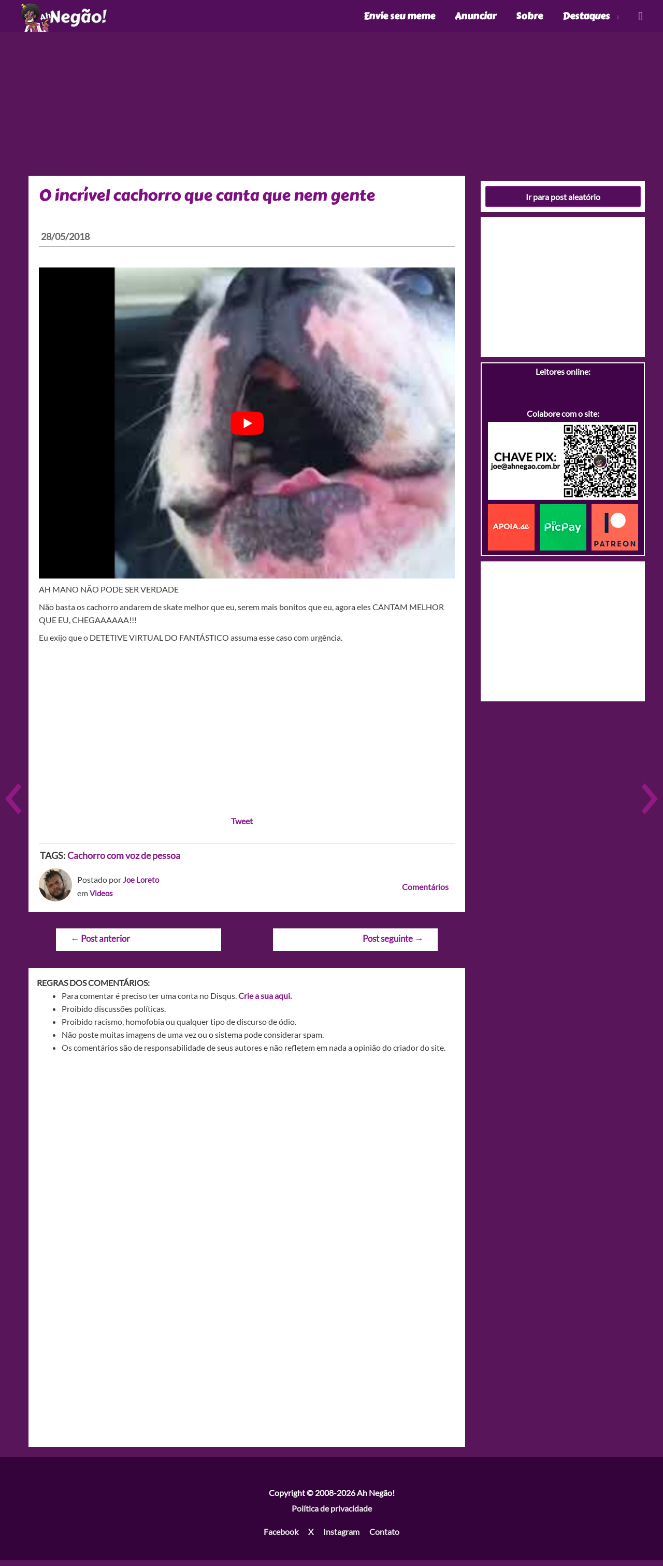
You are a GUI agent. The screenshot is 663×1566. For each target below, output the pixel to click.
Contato (384, 1537)
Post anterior (100, 944)
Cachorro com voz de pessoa (123, 861)
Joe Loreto (142, 885)
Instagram (341, 1537)
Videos (102, 898)
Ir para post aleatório (563, 202)
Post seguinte (393, 944)
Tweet (242, 826)
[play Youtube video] (247, 428)
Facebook (281, 1537)
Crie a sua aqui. (265, 1001)
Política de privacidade (332, 1513)
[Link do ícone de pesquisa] (640, 19)
